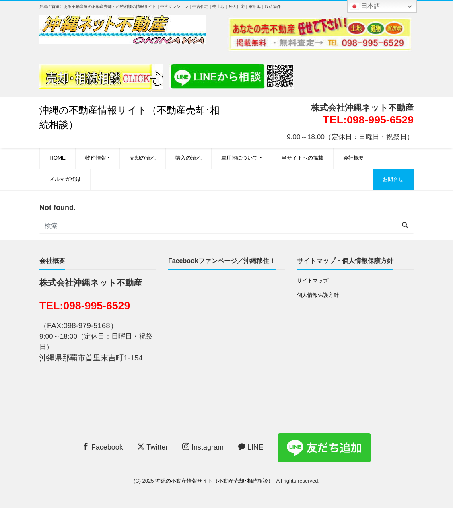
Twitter (152, 447)
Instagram (203, 447)
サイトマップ (312, 281)
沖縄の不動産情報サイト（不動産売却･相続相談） (214, 481)
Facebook (102, 447)
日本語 (365, 6)
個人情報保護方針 (318, 295)
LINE (251, 447)
